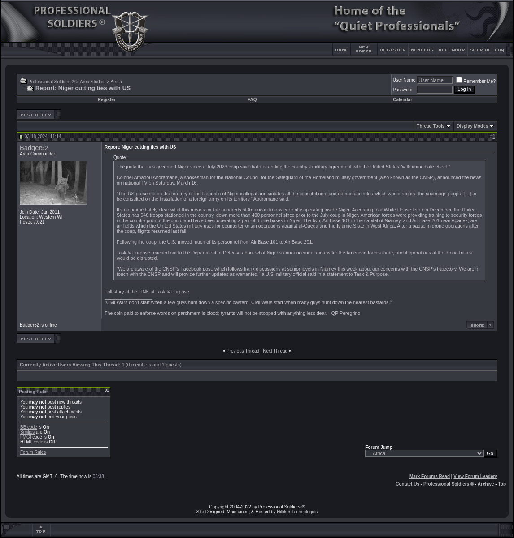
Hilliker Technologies (297, 511)
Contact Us (407, 484)
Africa (116, 81)
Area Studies (92, 81)
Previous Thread (243, 351)
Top (502, 484)
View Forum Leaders (475, 476)
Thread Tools (430, 126)
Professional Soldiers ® (51, 81)
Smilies (27, 432)
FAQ (252, 99)
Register (107, 99)
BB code (28, 427)
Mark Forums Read (429, 476)
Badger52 (34, 147)
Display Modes (472, 126)
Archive (486, 484)
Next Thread (275, 351)
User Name (404, 79)
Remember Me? (476, 81)
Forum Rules (33, 452)
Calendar (402, 99)
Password (403, 89)
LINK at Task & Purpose (164, 291)
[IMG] (25, 437)
